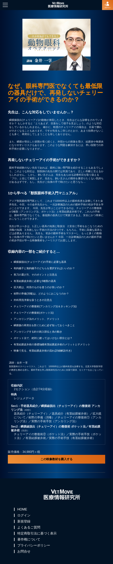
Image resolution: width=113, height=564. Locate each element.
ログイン (23, 515)
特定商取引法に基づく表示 (37, 533)
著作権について (28, 539)
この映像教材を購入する (56, 459)
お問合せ (23, 551)
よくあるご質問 (28, 527)
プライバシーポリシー (33, 545)
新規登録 (23, 521)
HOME (22, 509)
